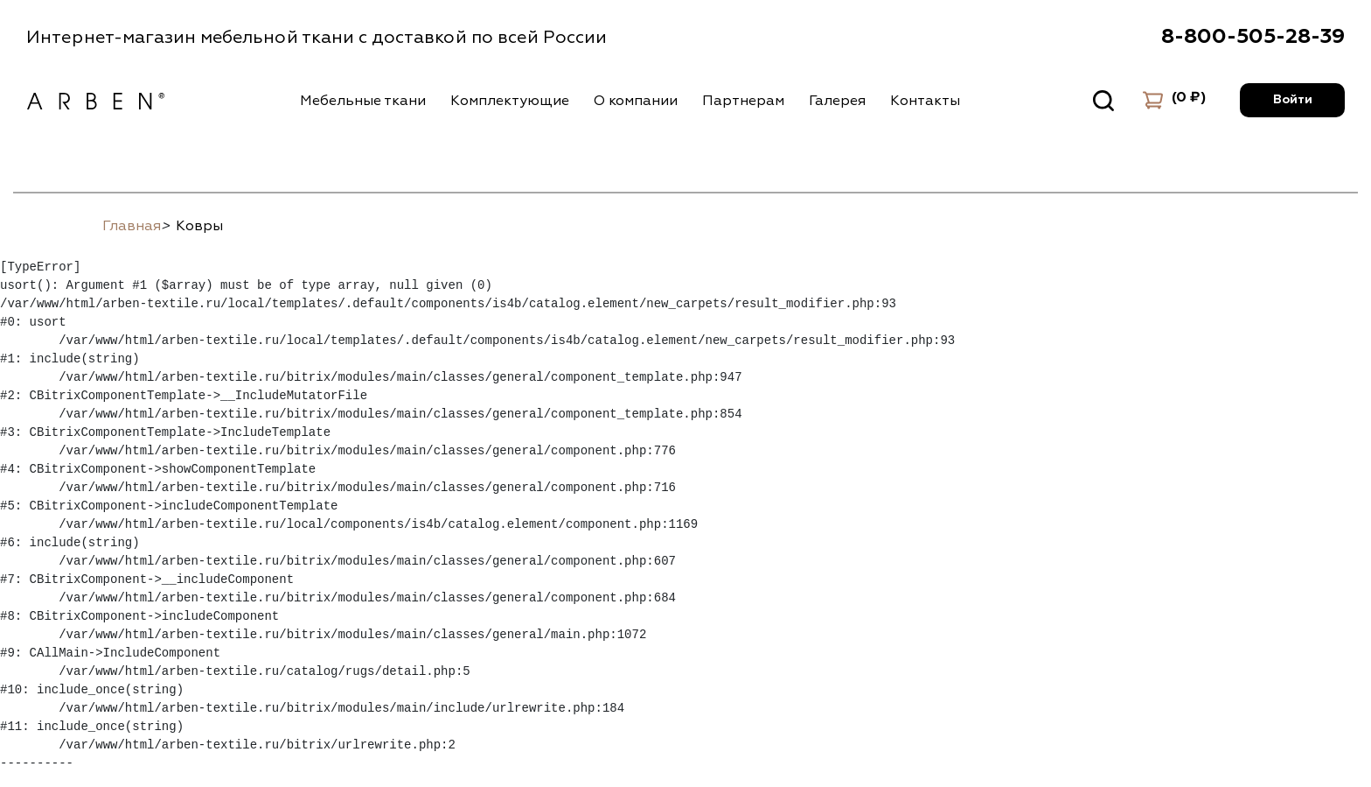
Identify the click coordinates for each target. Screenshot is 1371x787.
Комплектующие (509, 100)
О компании (636, 100)
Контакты (925, 100)
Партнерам (743, 100)
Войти (1292, 100)
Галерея (837, 100)
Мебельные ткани (363, 100)
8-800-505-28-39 (1253, 36)
